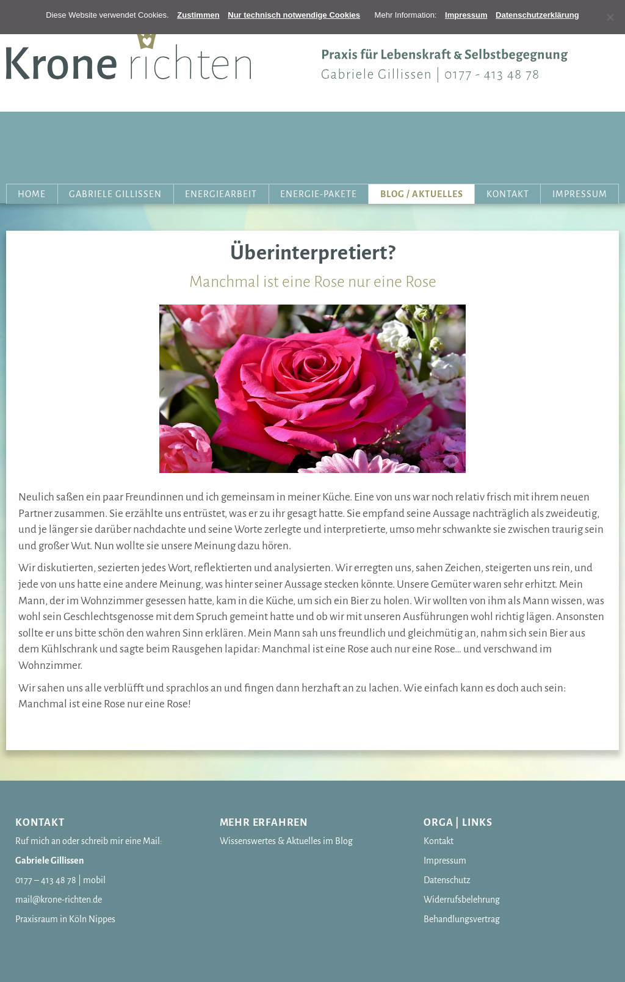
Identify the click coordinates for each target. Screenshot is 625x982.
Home (32, 194)
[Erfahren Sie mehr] (466, 15)
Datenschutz (447, 880)
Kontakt (507, 194)
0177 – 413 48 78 (45, 880)
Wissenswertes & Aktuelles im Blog (286, 841)
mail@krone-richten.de (58, 899)
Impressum (579, 194)
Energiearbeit (221, 194)
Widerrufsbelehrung (462, 899)
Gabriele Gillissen (115, 194)
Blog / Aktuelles (421, 194)
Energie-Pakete (318, 194)
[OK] (198, 15)
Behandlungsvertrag (462, 919)
